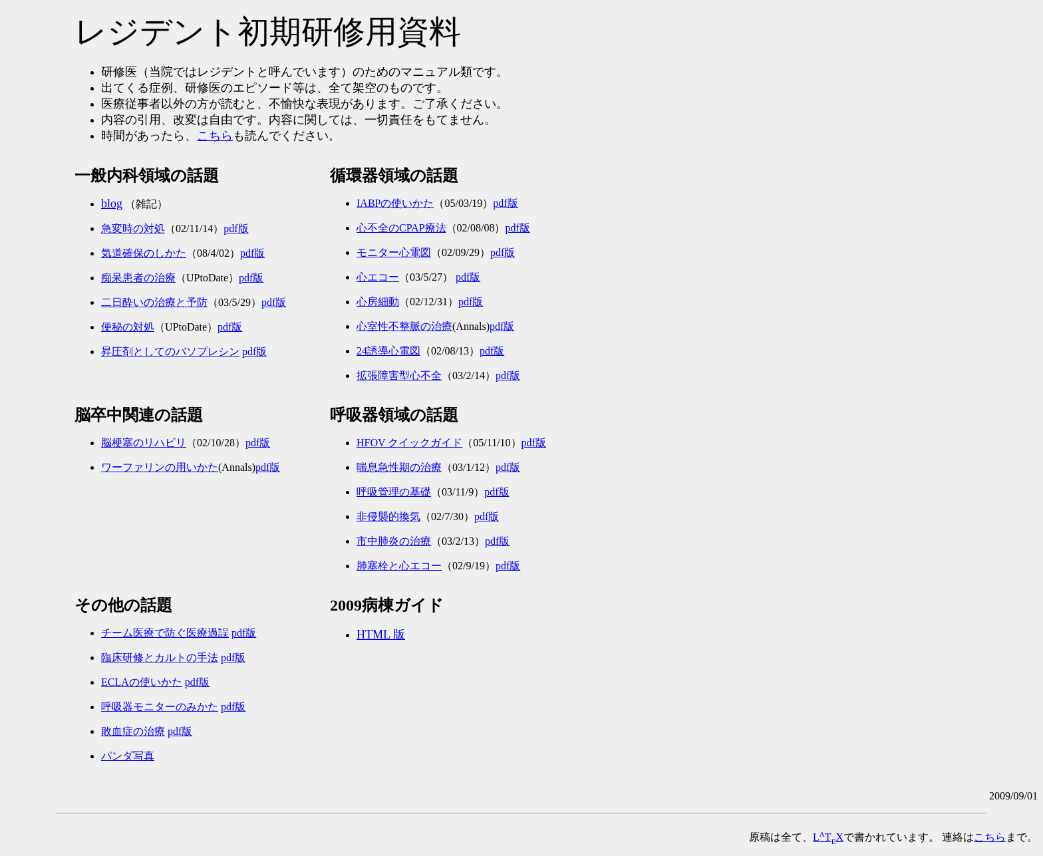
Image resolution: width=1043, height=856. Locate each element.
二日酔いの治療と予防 (154, 302)
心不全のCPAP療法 (401, 227)
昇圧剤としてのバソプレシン (170, 351)
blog (111, 203)
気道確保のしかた (143, 253)
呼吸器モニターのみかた (159, 706)
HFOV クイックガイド (409, 442)
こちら (215, 135)
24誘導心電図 (388, 351)
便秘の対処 (127, 327)
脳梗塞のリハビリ (143, 442)
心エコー (378, 277)
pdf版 (236, 228)
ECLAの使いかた (141, 682)
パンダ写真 (127, 756)
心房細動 (378, 301)
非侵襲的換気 (388, 516)
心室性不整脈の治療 (404, 326)
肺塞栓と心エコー (399, 565)
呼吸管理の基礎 (394, 492)
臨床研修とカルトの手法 (159, 657)
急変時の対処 (133, 228)
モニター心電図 (394, 252)
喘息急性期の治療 (399, 467)
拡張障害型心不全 (399, 375)
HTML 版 (381, 634)
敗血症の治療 (133, 731)
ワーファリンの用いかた (159, 467)
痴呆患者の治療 (138, 277)
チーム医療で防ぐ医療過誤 (165, 633)
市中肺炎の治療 (394, 541)
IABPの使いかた (395, 203)
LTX (828, 837)
